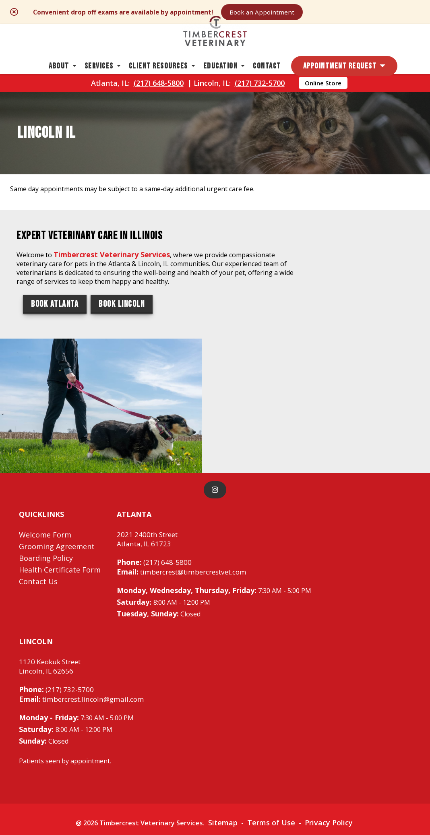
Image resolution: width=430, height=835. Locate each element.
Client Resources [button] (158, 82)
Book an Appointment (329, 13)
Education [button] (220, 82)
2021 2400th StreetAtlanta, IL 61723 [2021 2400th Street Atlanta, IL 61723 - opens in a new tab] (149, 482)
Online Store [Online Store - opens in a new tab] (323, 105)
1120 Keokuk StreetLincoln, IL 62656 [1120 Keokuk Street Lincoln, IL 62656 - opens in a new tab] (52, 610)
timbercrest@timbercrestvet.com (187, 516)
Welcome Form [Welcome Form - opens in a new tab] (45, 478)
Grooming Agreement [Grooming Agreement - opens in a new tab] (57, 489)
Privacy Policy (336, 768)
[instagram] (215, 433)
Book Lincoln (122, 381)
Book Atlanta (55, 381)
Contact (267, 82)
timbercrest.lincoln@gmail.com (85, 644)
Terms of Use (278, 768)
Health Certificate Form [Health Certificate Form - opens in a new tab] (60, 513)
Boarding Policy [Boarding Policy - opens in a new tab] (46, 501)
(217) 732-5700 (260, 105)
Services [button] (99, 82)
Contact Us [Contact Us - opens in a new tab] (38, 524)
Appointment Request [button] (340, 82)
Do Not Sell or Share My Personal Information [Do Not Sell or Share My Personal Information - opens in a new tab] (215, 786)
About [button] (59, 82)
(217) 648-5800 (159, 105)
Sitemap (228, 768)
